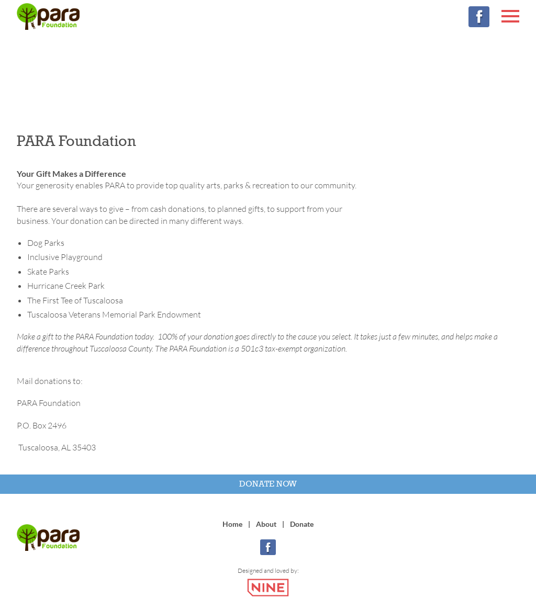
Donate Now (268, 484)
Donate (302, 523)
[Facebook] (478, 16)
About (266, 523)
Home (232, 523)
